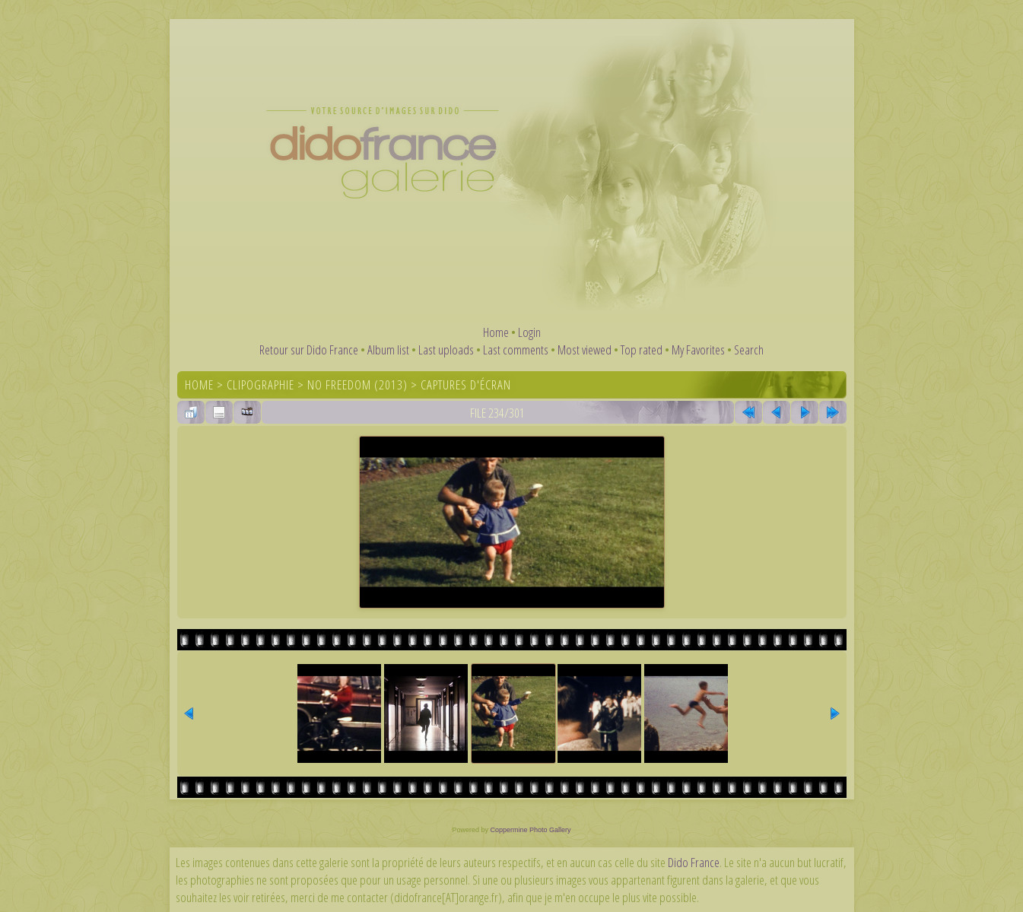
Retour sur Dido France (308, 349)
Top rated (641, 349)
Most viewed (585, 349)
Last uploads (446, 349)
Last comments (515, 349)
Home (496, 332)
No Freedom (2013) (357, 384)
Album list (388, 349)
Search (749, 349)
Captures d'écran (466, 384)
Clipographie (260, 384)
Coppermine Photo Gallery (530, 830)
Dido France (694, 862)
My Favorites (698, 349)
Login (529, 332)
